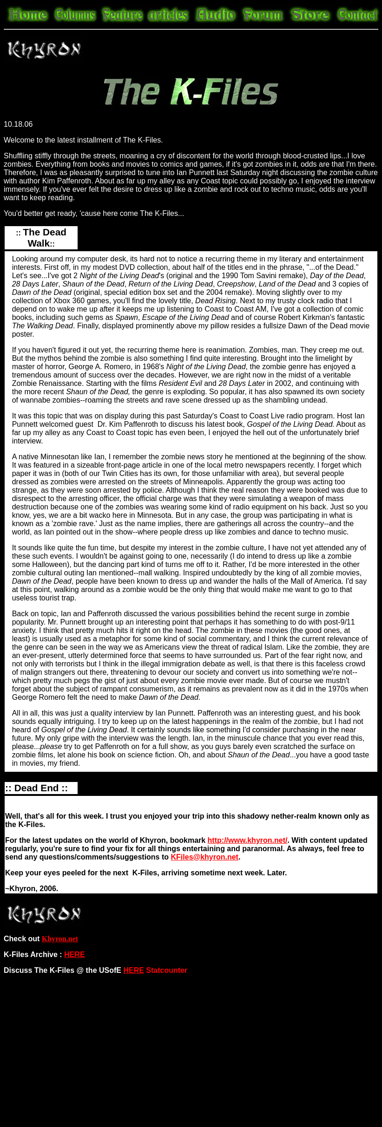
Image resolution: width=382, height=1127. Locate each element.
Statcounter (166, 970)
